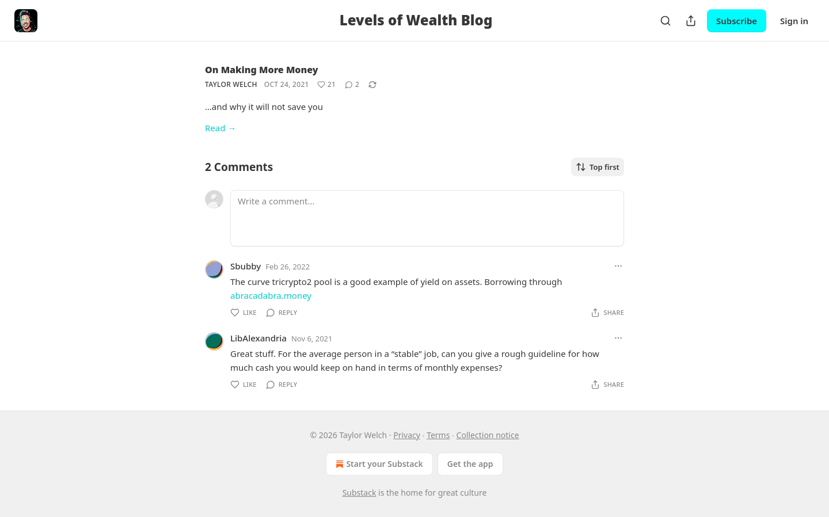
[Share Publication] (690, 20)
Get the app (470, 463)
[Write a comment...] (427, 218)
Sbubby (245, 266)
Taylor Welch (231, 84)
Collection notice (488, 434)
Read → (220, 128)
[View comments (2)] (352, 85)
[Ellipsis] (618, 266)
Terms (438, 434)
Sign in (794, 20)
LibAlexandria (258, 338)
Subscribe (736, 20)
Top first (597, 167)
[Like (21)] (326, 85)
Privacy (406, 434)
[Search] (665, 20)
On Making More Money (261, 69)
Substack (360, 492)
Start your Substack (378, 464)
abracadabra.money (270, 295)
